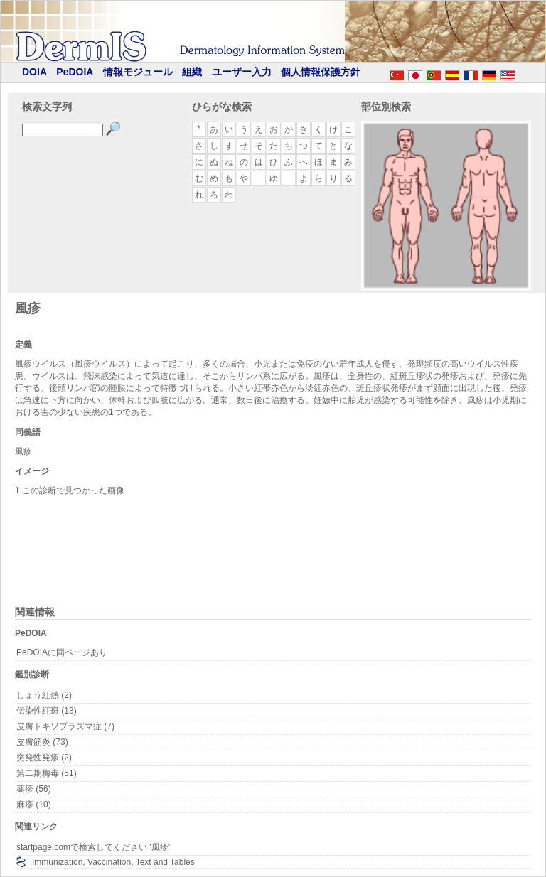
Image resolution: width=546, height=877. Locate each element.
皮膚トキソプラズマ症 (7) (65, 726)
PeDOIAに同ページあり (61, 652)
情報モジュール (138, 71)
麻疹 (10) (33, 804)
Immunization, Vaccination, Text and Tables (113, 862)
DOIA (34, 71)
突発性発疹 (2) (44, 758)
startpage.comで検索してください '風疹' (93, 847)
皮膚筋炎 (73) (42, 742)
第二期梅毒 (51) (46, 773)
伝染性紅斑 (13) (46, 711)
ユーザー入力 (242, 71)
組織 (192, 71)
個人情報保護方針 (320, 71)
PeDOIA (74, 71)
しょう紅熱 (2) (44, 695)
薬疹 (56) (33, 789)
